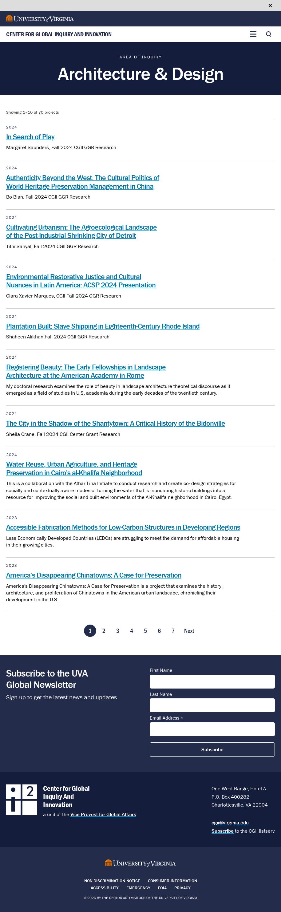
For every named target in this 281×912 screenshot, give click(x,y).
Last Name (161, 694)
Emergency (138, 887)
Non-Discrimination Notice (112, 880)
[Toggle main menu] (253, 34)
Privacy (182, 887)
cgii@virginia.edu (230, 822)
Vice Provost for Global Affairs (103, 814)
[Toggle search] (269, 34)
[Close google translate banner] (270, 5)
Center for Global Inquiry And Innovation (58, 34)
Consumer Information (172, 880)
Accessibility (105, 887)
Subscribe (223, 830)
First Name (161, 670)
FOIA (162, 887)
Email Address (166, 718)
